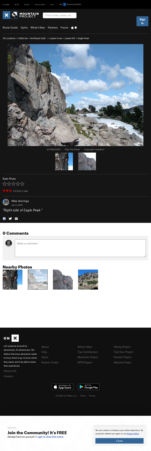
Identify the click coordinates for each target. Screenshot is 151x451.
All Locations (9, 38)
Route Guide (10, 27)
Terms (83, 395)
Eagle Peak (83, 38)
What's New (37, 27)
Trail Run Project (123, 351)
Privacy (92, 395)
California (23, 38)
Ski (52, 4)
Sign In (142, 21)
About (45, 346)
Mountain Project (88, 357)
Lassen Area (55, 38)
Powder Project (123, 357)
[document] (119, 436)
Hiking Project (122, 346)
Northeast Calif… (38, 38)
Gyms (24, 27)
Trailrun (40, 4)
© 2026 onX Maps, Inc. (66, 395)
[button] (4, 218)
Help (44, 351)
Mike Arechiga (20, 200)
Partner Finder (50, 362)
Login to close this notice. (50, 436)
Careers (8, 376)
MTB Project (85, 362)
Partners (53, 27)
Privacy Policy (133, 434)
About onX (10, 370)
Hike (26, 4)
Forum (64, 27)
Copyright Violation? (94, 149)
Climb (6, 4)
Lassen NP (69, 38)
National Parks (122, 362)
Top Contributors (88, 351)
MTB (17, 4)
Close (119, 440)
